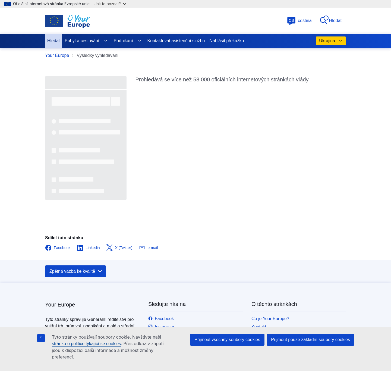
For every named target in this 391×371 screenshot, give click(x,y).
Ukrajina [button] (331, 41)
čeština (299, 20)
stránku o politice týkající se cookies (86, 343)
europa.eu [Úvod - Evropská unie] (128, 285)
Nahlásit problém (267, 227)
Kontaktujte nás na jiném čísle (177, 292)
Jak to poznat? (110, 3)
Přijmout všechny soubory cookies (227, 339)
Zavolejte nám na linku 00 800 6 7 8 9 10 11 (190, 283)
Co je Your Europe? (270, 203)
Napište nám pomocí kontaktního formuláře (189, 300)
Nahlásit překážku (226, 40)
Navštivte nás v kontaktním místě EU (183, 308)
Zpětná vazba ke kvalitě (76, 155)
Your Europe (57, 55)
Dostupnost (262, 322)
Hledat (330, 20)
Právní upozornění (269, 306)
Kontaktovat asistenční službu (176, 40)
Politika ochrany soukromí (276, 298)
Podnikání (127, 41)
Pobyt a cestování (86, 41)
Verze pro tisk (264, 219)
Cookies (259, 314)
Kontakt (258, 211)
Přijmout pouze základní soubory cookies (310, 339)
